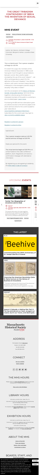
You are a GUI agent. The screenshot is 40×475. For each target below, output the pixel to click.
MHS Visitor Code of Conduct (17, 165)
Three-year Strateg (19, 443)
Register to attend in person (14, 122)
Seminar (8, 34)
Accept (35, 460)
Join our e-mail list (20, 361)
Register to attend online (13, 125)
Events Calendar (20, 363)
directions (25, 343)
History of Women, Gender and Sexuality (22, 34)
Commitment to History (20, 447)
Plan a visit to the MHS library (20, 387)
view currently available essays (15, 115)
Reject (35, 464)
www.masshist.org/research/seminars (17, 111)
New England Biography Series (15, 218)
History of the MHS (20, 441)
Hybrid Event (9, 37)
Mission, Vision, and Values (20, 445)
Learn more (22, 99)
